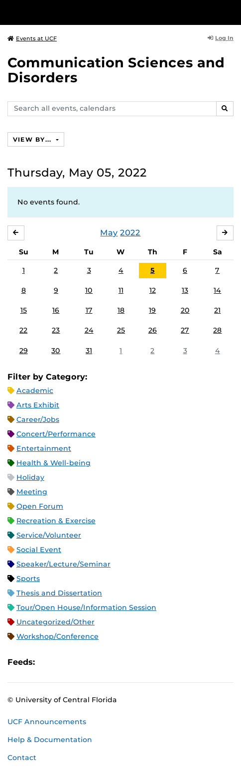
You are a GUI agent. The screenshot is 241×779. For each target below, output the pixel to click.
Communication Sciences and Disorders (116, 70)
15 (23, 310)
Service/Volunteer (48, 535)
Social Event (38, 549)
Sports (28, 578)
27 (185, 330)
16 (55, 310)
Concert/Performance (56, 433)
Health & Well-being (53, 462)
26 (152, 330)
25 (121, 330)
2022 (130, 232)
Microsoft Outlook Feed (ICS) (64, 662)
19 (152, 310)
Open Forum (39, 506)
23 (56, 330)
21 (217, 310)
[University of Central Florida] (75, 12)
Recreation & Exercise (56, 520)
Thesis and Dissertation (59, 592)
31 (89, 350)
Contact (21, 757)
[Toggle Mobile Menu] (231, 11)
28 (217, 330)
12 (152, 290)
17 (89, 310)
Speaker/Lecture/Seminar (63, 564)
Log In (221, 37)
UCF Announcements (46, 721)
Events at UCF (32, 38)
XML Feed (98, 662)
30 (55, 350)
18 (121, 310)
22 (23, 330)
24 (89, 330)
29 (23, 350)
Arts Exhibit (37, 404)
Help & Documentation (49, 739)
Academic (34, 390)
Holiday (30, 477)
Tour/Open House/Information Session (86, 607)
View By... (33, 139)
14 (217, 290)
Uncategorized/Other (55, 621)
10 (89, 290)
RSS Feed (81, 662)
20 (185, 310)
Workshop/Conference (57, 636)
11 (121, 290)
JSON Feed (115, 662)
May (109, 232)
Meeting (31, 491)
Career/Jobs (37, 419)
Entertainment (43, 448)
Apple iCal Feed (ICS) (47, 662)
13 (185, 290)
